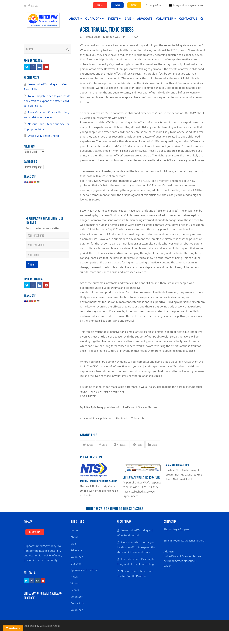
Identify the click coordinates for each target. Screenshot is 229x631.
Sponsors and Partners (84, 569)
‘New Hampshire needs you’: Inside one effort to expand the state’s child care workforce (47, 100)
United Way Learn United (43, 135)
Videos (134, 5)
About (74, 536)
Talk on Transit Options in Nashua (98, 481)
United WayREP (115, 36)
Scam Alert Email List (177, 465)
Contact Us (77, 603)
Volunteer (76, 556)
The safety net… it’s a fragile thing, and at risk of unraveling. (46, 115)
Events (74, 589)
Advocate (76, 549)
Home (74, 530)
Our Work (76, 563)
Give (73, 543)
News (117, 5)
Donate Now (34, 532)
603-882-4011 (181, 529)
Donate (100, 5)
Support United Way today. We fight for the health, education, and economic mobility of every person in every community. (43, 552)
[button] (87, 444)
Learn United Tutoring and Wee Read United (135, 533)
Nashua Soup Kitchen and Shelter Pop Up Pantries (46, 126)
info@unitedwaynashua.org (188, 540)
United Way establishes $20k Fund (141, 477)
